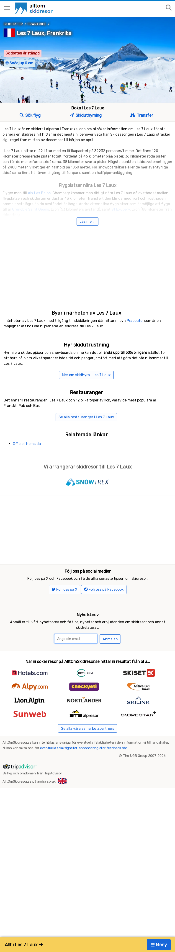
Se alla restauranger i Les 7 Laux (86, 417)
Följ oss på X (64, 589)
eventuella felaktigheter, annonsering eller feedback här (83, 748)
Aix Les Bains (39, 193)
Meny (159, 944)
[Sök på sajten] (168, 8)
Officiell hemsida (27, 444)
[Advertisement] (87, 263)
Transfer (141, 115)
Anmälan (110, 639)
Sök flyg (30, 115)
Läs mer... (87, 221)
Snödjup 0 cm (19, 63)
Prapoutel (135, 320)
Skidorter (13, 24)
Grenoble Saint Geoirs (30, 209)
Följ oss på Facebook (104, 589)
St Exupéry (120, 209)
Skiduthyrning (86, 115)
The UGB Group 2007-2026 (144, 756)
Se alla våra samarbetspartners (87, 728)
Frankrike (37, 24)
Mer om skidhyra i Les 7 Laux (86, 375)
